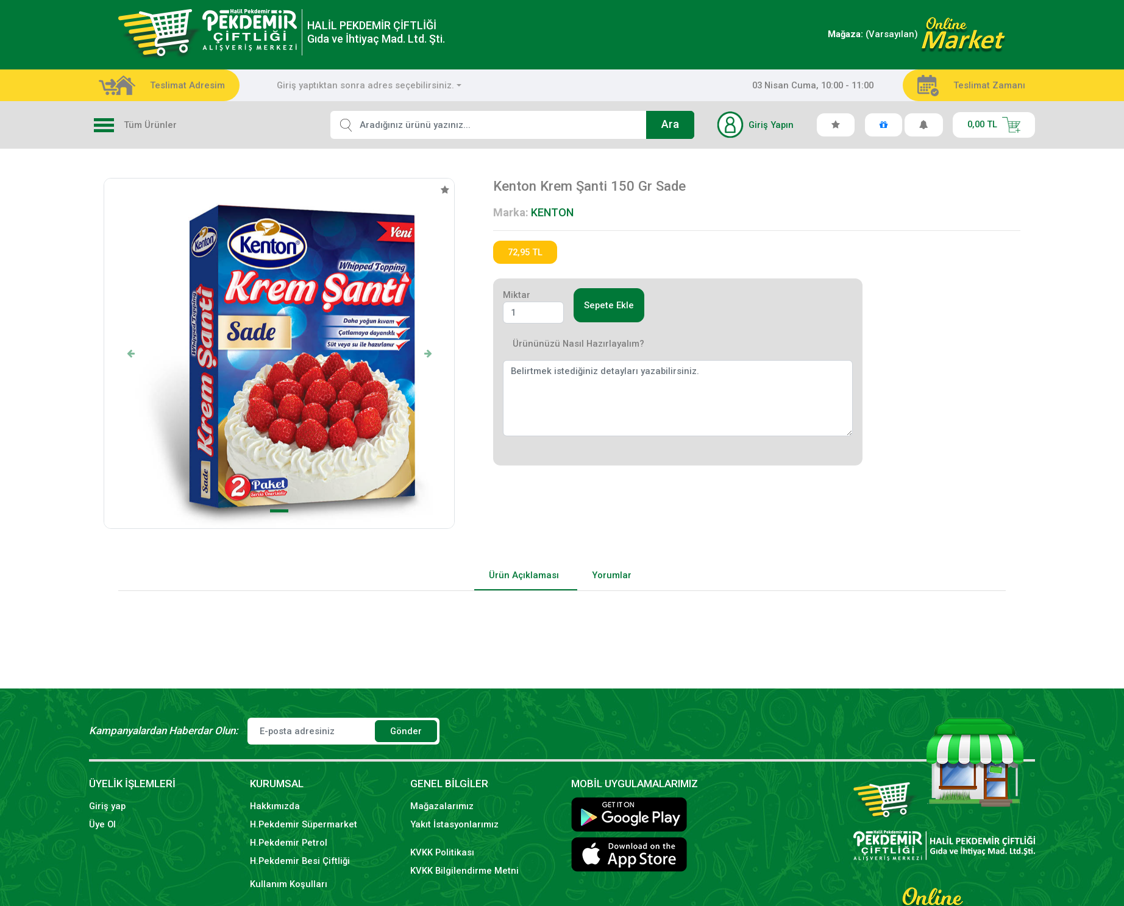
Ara (670, 124)
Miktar (516, 294)
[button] (130, 353)
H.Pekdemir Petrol (288, 842)
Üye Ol (102, 824)
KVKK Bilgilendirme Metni (464, 870)
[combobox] (369, 85)
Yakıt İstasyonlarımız (454, 824)
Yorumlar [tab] (611, 575)
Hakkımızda (275, 806)
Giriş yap (107, 806)
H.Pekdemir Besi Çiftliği (300, 860)
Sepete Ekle (609, 305)
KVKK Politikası (442, 852)
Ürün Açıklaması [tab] (524, 575)
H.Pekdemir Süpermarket (303, 824)
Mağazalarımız (442, 806)
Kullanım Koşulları (288, 884)
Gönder (406, 731)
